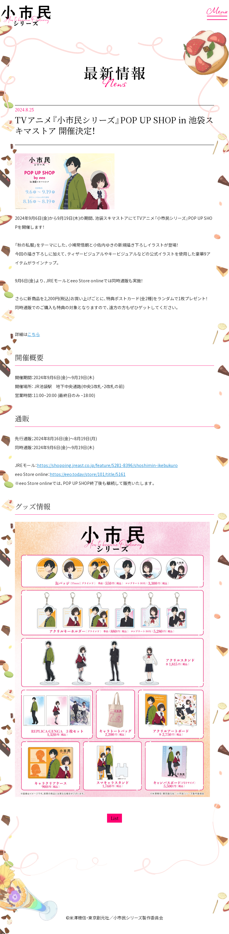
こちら (33, 334)
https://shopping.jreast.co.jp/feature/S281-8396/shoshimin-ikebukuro (107, 465)
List (114, 818)
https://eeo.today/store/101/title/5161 (88, 474)
